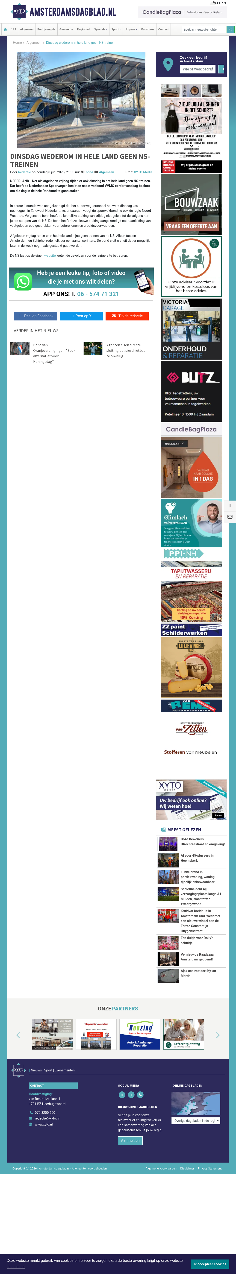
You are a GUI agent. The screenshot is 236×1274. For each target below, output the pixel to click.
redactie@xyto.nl (47, 1112)
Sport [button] (115, 29)
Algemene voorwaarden (161, 1162)
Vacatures (147, 29)
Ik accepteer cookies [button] (210, 1264)
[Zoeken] (231, 29)
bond (89, 172)
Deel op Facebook (35, 316)
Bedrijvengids (46, 29)
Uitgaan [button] (130, 29)
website (50, 256)
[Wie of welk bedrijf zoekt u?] (197, 69)
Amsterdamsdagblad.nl (73, 12)
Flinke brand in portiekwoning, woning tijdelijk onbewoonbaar (198, 877)
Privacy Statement (210, 1162)
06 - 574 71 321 (98, 294)
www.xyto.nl (44, 1118)
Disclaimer (187, 1162)
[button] (12, 1035)
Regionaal (83, 29)
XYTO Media (143, 172)
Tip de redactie (127, 316)
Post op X (81, 316)
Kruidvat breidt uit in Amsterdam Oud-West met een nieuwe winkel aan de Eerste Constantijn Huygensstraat (200, 921)
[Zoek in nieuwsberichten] (204, 29)
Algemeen (26, 29)
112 (13, 29)
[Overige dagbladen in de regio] (195, 1096)
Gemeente (66, 29)
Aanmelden (130, 1134)
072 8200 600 (45, 1106)
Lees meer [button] (16, 1267)
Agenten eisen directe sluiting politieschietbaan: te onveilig (127, 350)
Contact (163, 29)
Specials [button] (99, 29)
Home (17, 43)
